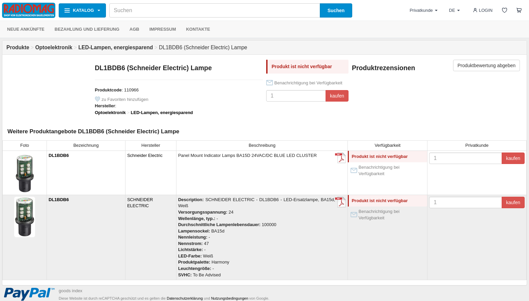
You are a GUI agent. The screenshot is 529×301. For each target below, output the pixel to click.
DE (454, 10)
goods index (70, 290)
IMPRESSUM (162, 29)
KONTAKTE (198, 29)
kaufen (337, 96)
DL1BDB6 (59, 155)
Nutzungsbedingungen (229, 298)
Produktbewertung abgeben (486, 65)
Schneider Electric (145, 155)
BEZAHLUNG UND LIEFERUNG (87, 29)
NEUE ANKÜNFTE (26, 29)
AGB (134, 29)
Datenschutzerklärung (185, 298)
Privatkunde (424, 10)
